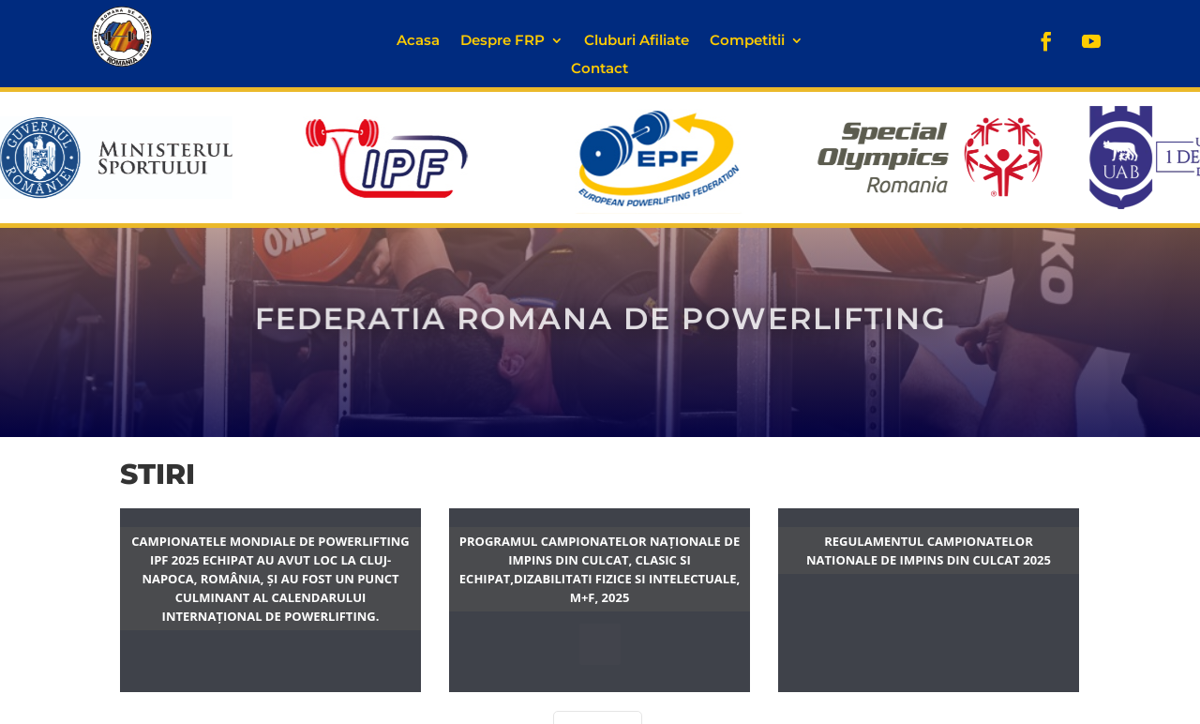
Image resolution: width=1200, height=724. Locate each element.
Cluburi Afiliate (636, 41)
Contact (599, 69)
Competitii (747, 41)
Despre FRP (502, 41)
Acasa (418, 41)
